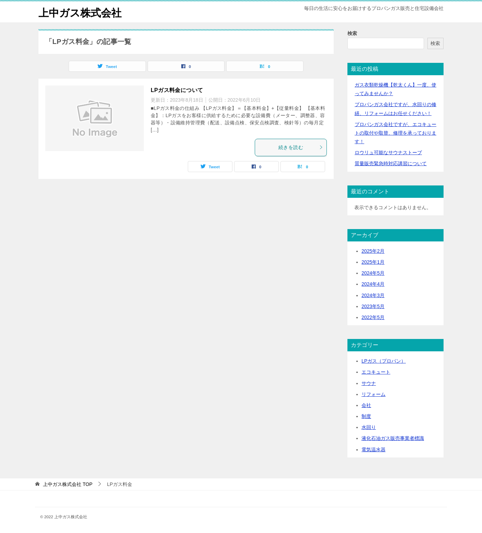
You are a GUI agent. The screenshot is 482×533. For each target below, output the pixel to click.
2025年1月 (373, 262)
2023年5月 (373, 306)
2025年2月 (373, 251)
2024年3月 (373, 295)
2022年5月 (373, 317)
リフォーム (374, 394)
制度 (366, 416)
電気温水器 (374, 449)
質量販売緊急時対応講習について (391, 163)
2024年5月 (373, 273)
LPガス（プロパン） (384, 361)
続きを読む (300, 147)
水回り (369, 427)
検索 (352, 33)
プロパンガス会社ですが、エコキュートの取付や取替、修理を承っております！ (395, 133)
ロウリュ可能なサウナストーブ (388, 152)
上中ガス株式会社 (80, 12)
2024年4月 (373, 284)
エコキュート (376, 372)
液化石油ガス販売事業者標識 (393, 438)
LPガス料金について (177, 90)
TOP (67, 484)
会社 (366, 405)
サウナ (369, 383)
